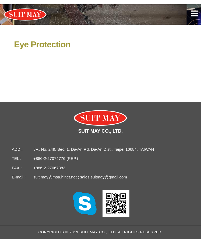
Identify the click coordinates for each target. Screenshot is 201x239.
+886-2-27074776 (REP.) (55, 158)
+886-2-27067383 (49, 168)
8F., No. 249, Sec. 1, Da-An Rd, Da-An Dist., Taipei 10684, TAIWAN (93, 149)
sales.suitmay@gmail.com (103, 177)
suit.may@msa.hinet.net (55, 177)
